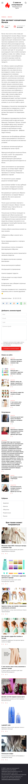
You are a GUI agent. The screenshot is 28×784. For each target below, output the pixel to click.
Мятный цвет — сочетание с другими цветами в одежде (16, 372)
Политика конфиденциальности (10, 779)
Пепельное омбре (7, 753)
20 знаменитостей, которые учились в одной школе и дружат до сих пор (16, 489)
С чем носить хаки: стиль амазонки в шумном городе (16, 403)
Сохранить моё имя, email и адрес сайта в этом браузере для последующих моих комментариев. (13, 344)
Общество (6, 509)
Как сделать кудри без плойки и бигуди (17, 393)
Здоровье (6, 503)
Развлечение (7, 513)
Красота (5, 506)
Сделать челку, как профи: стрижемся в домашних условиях (16, 383)
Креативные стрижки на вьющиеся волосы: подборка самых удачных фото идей (16, 432)
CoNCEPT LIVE (5, 725)
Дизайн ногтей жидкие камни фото (13, 696)
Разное (5, 516)
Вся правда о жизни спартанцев (16, 477)
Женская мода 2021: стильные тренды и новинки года (16, 361)
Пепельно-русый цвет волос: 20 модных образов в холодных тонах (16, 419)
